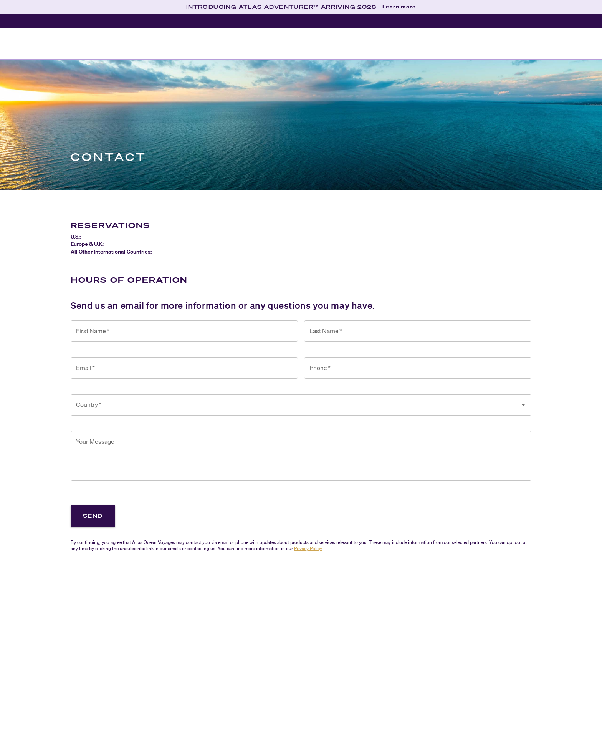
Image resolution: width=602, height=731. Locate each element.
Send (93, 515)
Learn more (399, 7)
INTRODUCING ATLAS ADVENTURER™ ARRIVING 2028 (281, 6)
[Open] (523, 404)
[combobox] (295, 405)
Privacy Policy (308, 548)
